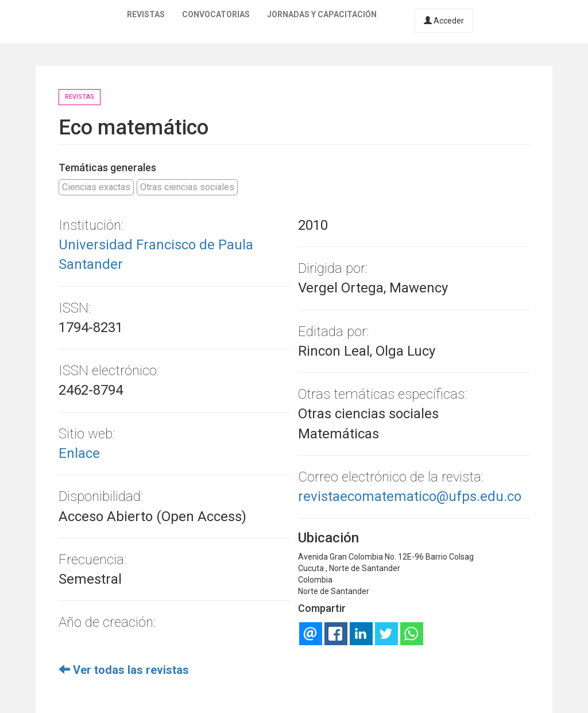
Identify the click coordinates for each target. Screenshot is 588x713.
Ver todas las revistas (124, 670)
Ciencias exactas (96, 187)
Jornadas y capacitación (322, 14)
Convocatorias (216, 14)
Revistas (146, 14)
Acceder (444, 20)
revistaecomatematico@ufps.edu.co (409, 496)
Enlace (79, 453)
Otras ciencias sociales (187, 187)
